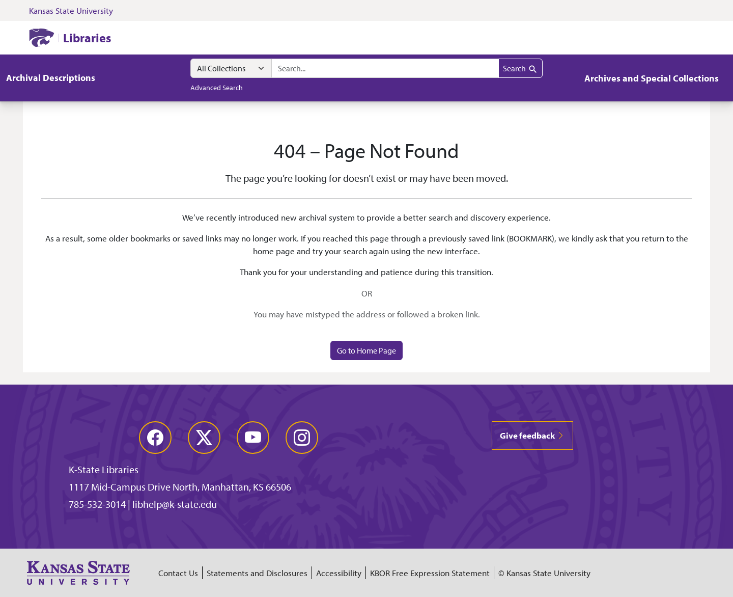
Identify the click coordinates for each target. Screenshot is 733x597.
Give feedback (532, 435)
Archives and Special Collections (651, 78)
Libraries (87, 38)
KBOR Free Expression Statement (430, 572)
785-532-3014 (97, 504)
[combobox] (385, 68)
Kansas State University (71, 10)
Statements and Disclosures (257, 572)
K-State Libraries (103, 469)
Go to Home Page (366, 350)
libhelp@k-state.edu (174, 504)
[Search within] (231, 68)
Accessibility (338, 572)
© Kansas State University (544, 572)
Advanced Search (216, 87)
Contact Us (178, 572)
